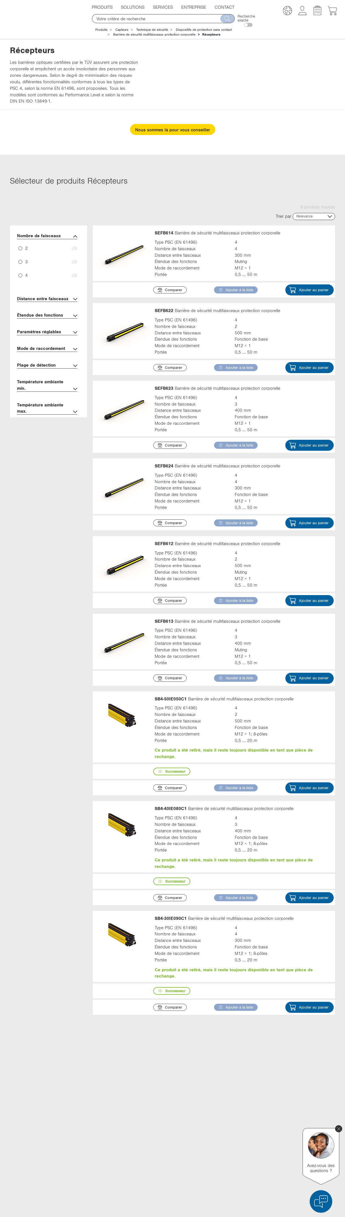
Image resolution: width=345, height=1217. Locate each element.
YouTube (246, 1145)
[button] (287, 11)
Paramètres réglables (47, 332)
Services (163, 7)
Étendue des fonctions (47, 316)
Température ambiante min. (47, 385)
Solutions (133, 7)
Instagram (248, 1155)
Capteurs (121, 29)
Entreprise (193, 7)
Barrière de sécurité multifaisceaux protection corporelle (154, 34)
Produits (102, 7)
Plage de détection (47, 366)
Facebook (247, 1134)
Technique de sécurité (152, 29)
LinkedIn (246, 1124)
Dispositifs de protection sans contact (204, 29)
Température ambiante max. (47, 408)
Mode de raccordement (47, 349)
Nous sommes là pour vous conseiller (172, 129)
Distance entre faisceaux (47, 299)
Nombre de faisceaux (47, 236)
